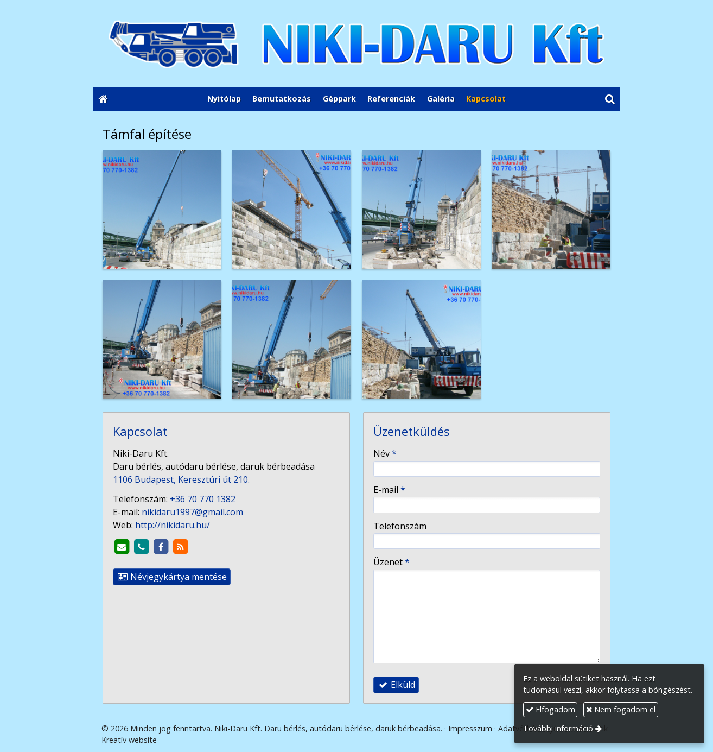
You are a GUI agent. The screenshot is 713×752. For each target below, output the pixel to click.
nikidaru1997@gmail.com (192, 512)
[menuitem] (224, 99)
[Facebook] (160, 546)
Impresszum (470, 728)
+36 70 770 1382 (202, 499)
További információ (558, 728)
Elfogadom (550, 709)
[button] (610, 99)
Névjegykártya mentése (172, 577)
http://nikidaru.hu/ (172, 525)
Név (385, 453)
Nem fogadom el (620, 709)
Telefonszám (399, 526)
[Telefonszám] (141, 546)
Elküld (396, 685)
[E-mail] (121, 546)
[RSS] (180, 546)
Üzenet (391, 562)
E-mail (389, 490)
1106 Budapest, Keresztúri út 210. (181, 479)
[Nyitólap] (356, 43)
